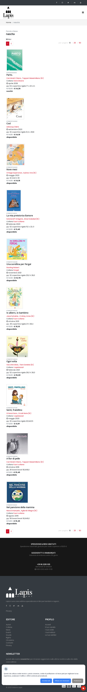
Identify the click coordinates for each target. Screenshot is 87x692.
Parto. (9, 74)
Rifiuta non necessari (62, 681)
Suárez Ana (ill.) (29, 173)
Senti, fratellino (14, 410)
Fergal (16, 270)
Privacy (9, 611)
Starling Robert (12, 267)
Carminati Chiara (13, 78)
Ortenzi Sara (11, 413)
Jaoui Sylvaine (12, 316)
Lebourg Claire (12, 127)
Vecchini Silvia (12, 364)
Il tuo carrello (50, 627)
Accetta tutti (46, 681)
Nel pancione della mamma (20, 507)
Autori (8, 624)
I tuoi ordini (49, 630)
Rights (8, 637)
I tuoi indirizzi (50, 632)
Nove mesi (11, 169)
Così (8, 123)
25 (75, 43)
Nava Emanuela (13, 510)
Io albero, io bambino (17, 312)
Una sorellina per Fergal (18, 264)
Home (8, 22)
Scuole (8, 635)
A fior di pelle (13, 458)
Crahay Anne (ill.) (26, 316)
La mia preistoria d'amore (19, 215)
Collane (9, 627)
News (8, 630)
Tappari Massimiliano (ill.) (33, 78)
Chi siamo (10, 640)
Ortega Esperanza (14, 173)
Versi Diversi (18, 81)
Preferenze (77, 681)
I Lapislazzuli (18, 367)
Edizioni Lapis (17, 687)
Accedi (48, 624)
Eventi (8, 632)
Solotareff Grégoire (14, 219)
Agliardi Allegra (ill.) (29, 510)
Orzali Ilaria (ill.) (24, 413)
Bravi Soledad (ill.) (31, 219)
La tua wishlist (50, 635)
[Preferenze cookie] (83, 688)
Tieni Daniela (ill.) (26, 364)
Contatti (9, 643)
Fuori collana (18, 221)
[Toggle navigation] (83, 12)
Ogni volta (11, 361)
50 (80, 43)
